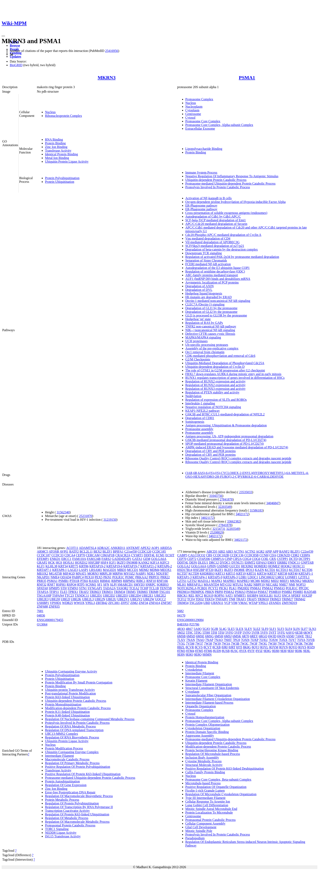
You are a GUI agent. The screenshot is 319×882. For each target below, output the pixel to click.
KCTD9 (193, 573)
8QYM (273, 647)
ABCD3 (211, 551)
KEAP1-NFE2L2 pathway (202, 410)
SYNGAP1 (94, 588)
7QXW (273, 640)
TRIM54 (183, 603)
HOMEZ (274, 566)
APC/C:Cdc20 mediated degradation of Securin (216, 224)
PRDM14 (183, 592)
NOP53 (301, 584)
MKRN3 (107, 77)
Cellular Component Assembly (205, 823)
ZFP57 (125, 603)
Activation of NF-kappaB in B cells (208, 198)
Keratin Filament (196, 680)
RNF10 (151, 581)
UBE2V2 (136, 599)
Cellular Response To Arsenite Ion (207, 801)
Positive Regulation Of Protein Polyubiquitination (77, 766)
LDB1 (243, 577)
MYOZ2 (129, 573)
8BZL (181, 647)
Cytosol (190, 117)
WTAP (253, 603)
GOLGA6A (158, 559)
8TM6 (208, 651)
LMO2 (279, 577)
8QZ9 (311, 647)
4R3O (181, 629)
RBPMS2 (129, 581)
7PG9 (236, 640)
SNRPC (150, 584)
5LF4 (288, 629)
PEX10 (89, 577)
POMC (129, 577)
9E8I (283, 651)
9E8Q (197, 654)
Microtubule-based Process (203, 783)
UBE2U (111, 599)
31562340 (63, 512)
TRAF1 (241, 599)
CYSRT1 (137, 555)
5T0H (206, 632)
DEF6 (193, 562)
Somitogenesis (194, 421)
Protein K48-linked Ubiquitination (67, 715)
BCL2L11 (86, 551)
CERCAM (93, 555)
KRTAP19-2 (97, 566)
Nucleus (50, 112)
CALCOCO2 (196, 555)
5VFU (281, 632)
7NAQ (218, 640)
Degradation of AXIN (199, 286)
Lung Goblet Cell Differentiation (206, 805)
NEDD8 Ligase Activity (60, 832)
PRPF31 (154, 577)
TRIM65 (142, 592)
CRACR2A (122, 555)
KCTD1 (270, 570)
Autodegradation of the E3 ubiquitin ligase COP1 (217, 268)
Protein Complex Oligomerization (207, 724)
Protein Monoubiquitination (63, 704)
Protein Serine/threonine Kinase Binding (211, 750)
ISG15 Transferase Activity (63, 836)
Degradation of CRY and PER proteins (210, 451)
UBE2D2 (109, 595)
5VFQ (247, 632)
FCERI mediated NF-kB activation (208, 264)
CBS (209, 555)
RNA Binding (54, 139)
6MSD (190, 636)
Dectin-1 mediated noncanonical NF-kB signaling (217, 300)
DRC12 (214, 562)
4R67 (189, 629)
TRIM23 (95, 592)
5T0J (221, 632)
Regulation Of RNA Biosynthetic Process (72, 737)
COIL (265, 559)
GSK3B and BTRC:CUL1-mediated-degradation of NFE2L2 (225, 414)
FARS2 (106, 559)
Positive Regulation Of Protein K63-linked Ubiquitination (82, 774)
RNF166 (162, 581)
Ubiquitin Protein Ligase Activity (66, 161)
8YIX (243, 651)
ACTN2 (250, 551)
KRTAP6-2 (164, 566)
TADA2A (109, 588)
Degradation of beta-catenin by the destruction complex (221, 249)
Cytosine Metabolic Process (203, 761)
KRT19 (241, 573)
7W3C (244, 643)
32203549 (224, 506)
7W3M (308, 643)
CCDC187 (44, 555)
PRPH (219, 592)
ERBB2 (282, 562)
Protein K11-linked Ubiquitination (67, 711)
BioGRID (16, 65)
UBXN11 (217, 603)
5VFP (238, 632)
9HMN (207, 654)
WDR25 (67, 603)
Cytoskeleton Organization (202, 728)
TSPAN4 (58, 595)
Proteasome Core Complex (202, 121)
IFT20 (209, 570)
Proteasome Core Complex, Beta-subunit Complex (218, 779)
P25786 (194, 624)
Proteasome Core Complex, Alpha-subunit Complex (219, 125)
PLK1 (233, 588)
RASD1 (94, 581)
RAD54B (310, 592)
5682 (180, 611)
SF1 (99, 584)
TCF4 (191, 599)
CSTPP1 (282, 559)
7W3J (289, 643)
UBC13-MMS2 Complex (61, 733)
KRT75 (73, 566)
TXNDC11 (82, 595)
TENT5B (166, 588)
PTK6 (84, 581)
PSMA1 (247, 77)
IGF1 (112, 562)
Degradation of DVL (198, 289)
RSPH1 (61, 584)
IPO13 (250, 570)
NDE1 (151, 573)
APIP (268, 551)
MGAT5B (55, 573)
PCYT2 (213, 588)
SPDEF (296, 595)
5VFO (229, 632)
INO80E (239, 570)
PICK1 (223, 588)
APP (276, 551)
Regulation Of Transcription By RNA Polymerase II (79, 807)
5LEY (248, 629)
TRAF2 (84, 592)
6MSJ (228, 636)
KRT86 (83, 566)
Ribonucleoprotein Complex (63, 115)
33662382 (233, 521)
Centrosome (193, 114)
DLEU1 (203, 562)
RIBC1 (140, 581)
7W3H (272, 643)
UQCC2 (160, 599)
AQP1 (155, 548)
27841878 (226, 499)
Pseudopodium (195, 838)
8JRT (231, 647)
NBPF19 (259, 584)
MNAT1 (81, 573)
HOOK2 (286, 566)
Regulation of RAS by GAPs (204, 322)
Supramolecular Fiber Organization (208, 695)
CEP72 (191, 559)
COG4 (247, 559)
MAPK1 (216, 581)
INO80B (132, 562)
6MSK (237, 636)
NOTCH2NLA (187, 588)
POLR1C (118, 577)
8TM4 (190, 651)
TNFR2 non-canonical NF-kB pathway (210, 326)
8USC (234, 651)
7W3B (235, 643)
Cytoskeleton (193, 669)
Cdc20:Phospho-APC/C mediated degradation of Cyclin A (223, 235)
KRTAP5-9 (215, 577)
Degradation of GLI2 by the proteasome (211, 311)
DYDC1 (225, 562)
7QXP (254, 640)
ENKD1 (55, 559)
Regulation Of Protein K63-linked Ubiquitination (77, 814)
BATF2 (74, 551)
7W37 (199, 643)
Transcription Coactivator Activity (67, 810)
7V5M (190, 643)
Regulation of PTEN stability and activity (212, 392)
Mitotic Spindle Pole (198, 831)
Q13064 (42, 624)
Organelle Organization (200, 706)
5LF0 (264, 629)
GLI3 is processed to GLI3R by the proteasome (216, 315)
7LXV (181, 640)
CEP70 (80, 555)
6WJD (272, 636)
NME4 (54, 577)
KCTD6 (307, 570)
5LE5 (231, 629)
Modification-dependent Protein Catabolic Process (78, 708)
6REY (254, 636)
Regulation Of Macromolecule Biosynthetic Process (79, 796)
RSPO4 (71, 584)
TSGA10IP (44, 595)
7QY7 (292, 640)
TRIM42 (299, 599)
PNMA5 (279, 588)
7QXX (283, 640)
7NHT (228, 640)
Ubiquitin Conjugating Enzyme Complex (72, 752)
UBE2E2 (160, 595)
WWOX (79, 603)
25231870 (85, 516)
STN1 (83, 588)
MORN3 (93, 573)
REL (191, 595)
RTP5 (80, 584)
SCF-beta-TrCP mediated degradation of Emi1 (215, 220)
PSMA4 (251, 592)
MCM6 (255, 581)
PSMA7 (263, 592)
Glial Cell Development (200, 827)
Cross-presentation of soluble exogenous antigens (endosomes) (226, 213)
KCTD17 (295, 570)
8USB (226, 651)
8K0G (247, 647)
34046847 (272, 503)
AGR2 (260, 551)
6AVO (290, 632)
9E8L (306, 651)
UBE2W (148, 599)
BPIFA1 (118, 551)
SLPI (113, 584)
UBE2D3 (122, 595)
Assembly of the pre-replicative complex (211, 348)
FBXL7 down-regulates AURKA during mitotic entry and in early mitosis (233, 374)
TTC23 (69, 595)
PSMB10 (275, 592)
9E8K (298, 651)
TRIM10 (263, 599)
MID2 (275, 581)
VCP (227, 603)
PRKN (209, 592)
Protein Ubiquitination (59, 181)
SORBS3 (163, 584)
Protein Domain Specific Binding (207, 732)
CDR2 (295, 555)
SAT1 (229, 595)
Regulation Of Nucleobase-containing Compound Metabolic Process (89, 719)
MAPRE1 (229, 581)
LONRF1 (291, 577)
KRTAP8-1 (59, 570)
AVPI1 (64, 551)
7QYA (301, 640)
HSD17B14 (184, 570)
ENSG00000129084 (190, 620)
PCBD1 (202, 588)
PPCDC (304, 588)
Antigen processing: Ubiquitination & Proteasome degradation (226, 425)
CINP (228, 559)
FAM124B (94, 559)
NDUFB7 (162, 573)
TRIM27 (287, 599)
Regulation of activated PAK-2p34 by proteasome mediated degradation (232, 257)
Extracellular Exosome (200, 128)
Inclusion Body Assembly (202, 757)
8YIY (251, 651)
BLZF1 (107, 551)
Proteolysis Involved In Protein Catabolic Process (217, 187)
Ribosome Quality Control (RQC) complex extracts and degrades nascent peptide (238, 458)
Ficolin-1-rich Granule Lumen (205, 790)
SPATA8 (42, 588)
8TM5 (199, 651)
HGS (59, 562)
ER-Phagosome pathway (201, 205)
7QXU (263, 640)
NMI (292, 584)
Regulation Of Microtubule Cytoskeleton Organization (221, 794)
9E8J (290, 651)
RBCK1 (182, 595)
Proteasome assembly (199, 429)
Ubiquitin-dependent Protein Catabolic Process (216, 180)
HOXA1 (68, 562)
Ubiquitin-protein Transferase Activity (70, 689)
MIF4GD (69, 573)
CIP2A (237, 559)
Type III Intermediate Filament (205, 798)
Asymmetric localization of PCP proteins (212, 282)
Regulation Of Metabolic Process (66, 818)
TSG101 (164, 592)
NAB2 (248, 584)
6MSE (200, 636)
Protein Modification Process (64, 748)
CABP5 (182, 555)
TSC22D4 (195, 603)
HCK (51, 562)
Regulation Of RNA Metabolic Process (70, 726)
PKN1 (107, 577)
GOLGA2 (183, 566)
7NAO (200, 640)
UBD (206, 603)
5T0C (189, 632)
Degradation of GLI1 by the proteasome (211, 308)
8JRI (225, 647)
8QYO (293, 647)
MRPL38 (105, 573)
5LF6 (296, 629)
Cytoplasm (192, 110)
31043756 (215, 495)
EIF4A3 (261, 562)
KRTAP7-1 (44, 570)
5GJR (214, 629)
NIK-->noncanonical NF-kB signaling (210, 330)
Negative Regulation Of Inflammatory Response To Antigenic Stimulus (232, 176)
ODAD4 (65, 577)
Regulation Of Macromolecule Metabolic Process (77, 821)
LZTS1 (182, 581)
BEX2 (98, 551)
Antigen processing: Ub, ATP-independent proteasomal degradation (229, 436)
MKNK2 (296, 581)
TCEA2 (134, 588)
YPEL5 (263, 603)
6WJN (281, 636)
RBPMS (116, 581)
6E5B (299, 632)
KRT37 (272, 573)
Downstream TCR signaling (203, 253)
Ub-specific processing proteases (206, 344)
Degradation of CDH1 (199, 418)
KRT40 (293, 573)
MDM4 (154, 570)
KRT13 (220, 573)
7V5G (181, 643)
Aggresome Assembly (199, 735)
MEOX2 (42, 573)
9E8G (267, 651)
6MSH (219, 636)
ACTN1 (239, 551)
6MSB (181, 636)
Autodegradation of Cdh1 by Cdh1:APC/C (213, 216)
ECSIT (169, 555)
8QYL (264, 647)
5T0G (197, 632)
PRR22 (165, 577)
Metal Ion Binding (57, 158)
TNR (232, 599)
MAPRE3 (243, 581)
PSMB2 (287, 592)
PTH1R (75, 581)
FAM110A (79, 559)
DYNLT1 (237, 562)
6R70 (245, 636)
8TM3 (181, 651)
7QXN (245, 640)
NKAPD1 (43, 577)
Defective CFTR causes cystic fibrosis (210, 333)
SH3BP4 (252, 595)
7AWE (299, 636)
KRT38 (282, 573)
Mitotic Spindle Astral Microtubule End (211, 809)
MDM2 (144, 570)
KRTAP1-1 (305, 573)
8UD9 (217, 651)
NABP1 (141, 573)
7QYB (310, 640)
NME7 (283, 584)
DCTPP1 (304, 559)
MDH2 (265, 581)
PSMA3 (240, 592)
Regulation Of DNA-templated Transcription (74, 730)
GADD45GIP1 (121, 559)
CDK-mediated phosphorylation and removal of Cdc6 (220, 355)
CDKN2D (283, 555)
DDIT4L (149, 555)
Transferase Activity (58, 150)
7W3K (298, 643)
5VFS (264, 632)
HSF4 (104, 562)
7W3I (281, 643)
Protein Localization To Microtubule (209, 812)
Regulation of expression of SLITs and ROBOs (216, 399)
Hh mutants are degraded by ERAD (208, 297)
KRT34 (63, 566)
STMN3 (73, 588)
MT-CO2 (226, 584)
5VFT (272, 632)
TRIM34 (119, 592)
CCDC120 (144, 551)
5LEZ (256, 629)
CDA (272, 555)
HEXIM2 (247, 566)
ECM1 (160, 555)
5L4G (222, 629)
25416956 (111, 51)
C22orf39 (307, 551)
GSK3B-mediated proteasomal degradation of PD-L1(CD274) (225, 440)
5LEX (239, 629)
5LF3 (280, 629)
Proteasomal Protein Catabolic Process (70, 825)
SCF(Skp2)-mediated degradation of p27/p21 (214, 246)
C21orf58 (130, 551)
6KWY (308, 632)
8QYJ (255, 647)
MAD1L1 (204, 581)
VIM (234, 603)
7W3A (226, 643)
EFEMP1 (43, 559)
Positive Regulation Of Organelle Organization (216, 787)
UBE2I (65, 599)
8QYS (302, 647)
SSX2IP (307, 595)
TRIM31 (107, 592)
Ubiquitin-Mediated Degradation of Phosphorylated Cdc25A (224, 363)
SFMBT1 (240, 595)
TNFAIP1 (221, 599)
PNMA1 (255, 588)
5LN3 (312, 629)
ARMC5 (42, 551)
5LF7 (304, 629)
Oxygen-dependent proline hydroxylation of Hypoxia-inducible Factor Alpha (235, 202)
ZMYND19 (289, 603)
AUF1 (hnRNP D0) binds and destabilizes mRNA (217, 278)
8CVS (199, 647)
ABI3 (229, 551)
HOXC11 (298, 566)
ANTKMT (133, 548)
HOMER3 (260, 566)
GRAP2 (42, 562)
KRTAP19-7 (131, 566)
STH (64, 588)
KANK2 (143, 562)
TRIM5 (131, 592)
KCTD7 (182, 573)
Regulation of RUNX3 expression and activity (215, 388)
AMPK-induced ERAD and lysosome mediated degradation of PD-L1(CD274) (236, 447)
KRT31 (251, 573)
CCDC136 (237, 555)
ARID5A (166, 548)
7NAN (190, 640)
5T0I (214, 632)
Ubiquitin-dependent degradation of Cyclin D (215, 366)
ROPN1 (219, 595)
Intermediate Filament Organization (208, 684)
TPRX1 (73, 592)
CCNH (263, 555)
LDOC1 (253, 577)
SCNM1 (90, 584)
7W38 (208, 643)
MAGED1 (109, 570)
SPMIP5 (54, 588)
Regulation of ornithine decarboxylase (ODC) (215, 271)
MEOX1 (165, 570)
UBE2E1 (147, 595)
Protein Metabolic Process (62, 799)
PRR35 (41, 581)
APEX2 (145, 548)
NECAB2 (271, 584)
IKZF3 (121, 562)
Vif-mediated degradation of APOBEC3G (212, 242)
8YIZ (259, 651)
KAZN (259, 570)
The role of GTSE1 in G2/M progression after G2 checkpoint (225, 370)
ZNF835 (54, 606)
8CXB (216, 647)
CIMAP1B (108, 555)
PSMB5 (298, 592)
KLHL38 (51, 566)
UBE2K (76, 599)
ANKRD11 (117, 548)
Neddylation (193, 396)
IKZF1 (218, 570)
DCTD (293, 559)
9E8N (181, 654)
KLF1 (41, 566)
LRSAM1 (95, 570)
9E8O (189, 654)
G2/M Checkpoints (197, 359)
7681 (40, 611)
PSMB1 (63, 581)
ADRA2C (103, 548)
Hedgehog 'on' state (198, 319)
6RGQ (263, 636)
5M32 (181, 632)
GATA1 (137, 559)
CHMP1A (217, 559)
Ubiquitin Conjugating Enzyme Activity (71, 671)
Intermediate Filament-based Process (209, 702)
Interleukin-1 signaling (200, 403)
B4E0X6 (183, 624)
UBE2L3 (88, 599)
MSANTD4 (211, 584)
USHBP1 (43, 603)
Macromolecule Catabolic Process (67, 759)
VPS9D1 (55, 603)
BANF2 (284, 551)
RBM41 (105, 581)
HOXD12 (81, 562)
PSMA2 (229, 592)
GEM (146, 559)
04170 (181, 615)
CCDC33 (57, 555)
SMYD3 (139, 584)
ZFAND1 (275, 603)
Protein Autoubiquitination (62, 781)
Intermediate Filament (59, 755)
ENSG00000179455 (50, 620)
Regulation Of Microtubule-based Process (212, 754)
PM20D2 (243, 588)
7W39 (217, 643)
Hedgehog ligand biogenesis (203, 293)
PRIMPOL (197, 592)
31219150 (109, 519)
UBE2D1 (96, 595)
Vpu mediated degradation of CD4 (207, 238)
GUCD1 (234, 566)
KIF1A (154, 562)
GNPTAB (307, 562)
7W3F (253, 643)
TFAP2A (42, 592)
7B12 (308, 636)
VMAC (243, 603)
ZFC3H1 (114, 603)
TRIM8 (153, 592)
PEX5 (99, 577)
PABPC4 (78, 577)
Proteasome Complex (199, 99)
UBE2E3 (43, 599)
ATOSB (54, 551)
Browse (15, 45)
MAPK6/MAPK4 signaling (203, 337)
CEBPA (305, 555)
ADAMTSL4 (87, 548)
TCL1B (154, 588)
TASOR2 (122, 588)
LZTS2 (192, 581)
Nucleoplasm (193, 106)
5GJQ (206, 629)
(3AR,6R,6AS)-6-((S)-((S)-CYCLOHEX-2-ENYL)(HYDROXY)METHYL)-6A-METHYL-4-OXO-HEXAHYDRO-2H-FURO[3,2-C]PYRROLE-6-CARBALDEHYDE (247, 474)
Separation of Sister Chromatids (206, 260)
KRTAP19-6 (114, 566)
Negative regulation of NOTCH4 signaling (213, 407)
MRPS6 (118, 573)
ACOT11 (72, 548)
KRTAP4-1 (199, 577)
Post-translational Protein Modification (70, 693)
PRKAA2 (141, 577)
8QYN (283, 647)
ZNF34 (143, 603)
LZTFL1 (304, 577)
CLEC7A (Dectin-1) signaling (205, 304)
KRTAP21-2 (148, 566)
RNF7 (51, 584)
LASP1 (83, 570)
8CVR (190, 647)
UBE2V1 (123, 599)
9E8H (275, 651)
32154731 (218, 528)
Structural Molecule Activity (204, 765)
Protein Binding (55, 143)
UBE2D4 (135, 595)
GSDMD (222, 566)
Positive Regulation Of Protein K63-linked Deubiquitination (224, 768)
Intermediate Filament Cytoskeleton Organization (217, 699)
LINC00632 (266, 577)
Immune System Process (201, 172)
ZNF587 (166, 603)
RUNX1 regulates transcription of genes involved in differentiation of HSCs (235, 377)
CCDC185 (159, 551)
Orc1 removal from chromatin (204, 352)
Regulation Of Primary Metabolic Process (72, 763)
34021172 (242, 514)
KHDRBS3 (207, 573)
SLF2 (277, 595)
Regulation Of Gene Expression (65, 785)
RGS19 (208, 595)
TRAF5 (252, 599)
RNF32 (41, 584)
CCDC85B (251, 555)
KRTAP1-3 (184, 577)
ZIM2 (134, 603)
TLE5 (63, 592)
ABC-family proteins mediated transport (211, 275)
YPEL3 (90, 603)
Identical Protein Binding (61, 154)
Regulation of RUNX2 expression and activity (215, 381)
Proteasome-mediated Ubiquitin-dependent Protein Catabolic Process (230, 183)
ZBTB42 (101, 603)
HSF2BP (94, 562)
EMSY (272, 562)
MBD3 (121, 570)
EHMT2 (250, 562)
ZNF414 (154, 603)
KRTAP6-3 (230, 577)
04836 (41, 615)
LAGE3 (73, 570)
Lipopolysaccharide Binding (203, 148)
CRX (272, 559)
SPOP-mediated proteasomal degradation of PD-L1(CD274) (224, 443)
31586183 (256, 510)
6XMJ (290, 636)
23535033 (245, 492)
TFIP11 (54, 592)
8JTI (239, 647)
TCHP (144, 588)
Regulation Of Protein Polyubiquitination (72, 803)
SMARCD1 (125, 584)
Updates (15, 56)
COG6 (256, 559)
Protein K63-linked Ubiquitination (67, 697)
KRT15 (230, 573)
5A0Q (198, 629)
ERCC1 (66, 559)
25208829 (216, 532)
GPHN (211, 566)
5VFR (255, 632)
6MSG (209, 636)
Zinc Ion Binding (56, 147)
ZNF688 (42, 606)
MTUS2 (238, 584)
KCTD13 (282, 570)
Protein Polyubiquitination (62, 178)
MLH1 (181, 584)
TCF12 (181, 599)
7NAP (209, 640)
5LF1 (272, 629)
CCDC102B (221, 555)
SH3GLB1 (266, 595)
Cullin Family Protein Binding (205, 772)
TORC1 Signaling (57, 829)
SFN (106, 584)
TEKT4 (209, 599)
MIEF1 (284, 581)
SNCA (286, 595)
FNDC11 (294, 562)
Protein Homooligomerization (204, 717)
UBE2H (54, 599)
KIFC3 (164, 562)
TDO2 (200, 599)
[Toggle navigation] (3, 36)
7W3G (262, 643)
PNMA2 (267, 588)
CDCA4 (69, 555)
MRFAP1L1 (195, 584)
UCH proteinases (196, 341)
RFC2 (199, 595)
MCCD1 (132, 570)
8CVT (207, 647)
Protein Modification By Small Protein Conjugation (78, 682)
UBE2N (100, 599)
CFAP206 (203, 559)
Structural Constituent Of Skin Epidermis (212, 688)
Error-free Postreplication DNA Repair (70, 792)
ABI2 (221, 551)
